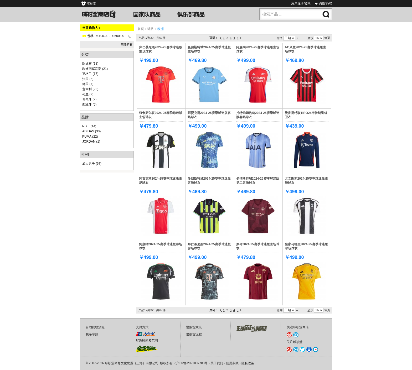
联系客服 (92, 334)
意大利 (87, 89)
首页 (141, 29)
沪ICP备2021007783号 (192, 363)
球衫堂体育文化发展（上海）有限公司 (131, 363)
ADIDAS (88, 131)
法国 (85, 79)
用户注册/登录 (301, 3)
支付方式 (142, 327)
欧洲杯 (87, 63)
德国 (85, 84)
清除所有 (126, 44)
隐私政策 (247, 363)
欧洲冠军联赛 (91, 69)
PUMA (86, 136)
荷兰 (85, 94)
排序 (279, 38)
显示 (310, 38)
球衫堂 (91, 3)
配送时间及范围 (147, 340)
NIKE (86, 126)
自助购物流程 (95, 327)
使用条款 (232, 363)
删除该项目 (129, 36)
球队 (150, 29)
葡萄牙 (87, 99)
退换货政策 (194, 327)
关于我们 (216, 363)
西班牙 (87, 104)
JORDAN (88, 141)
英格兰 (87, 74)
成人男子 (88, 163)
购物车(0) (325, 3)
